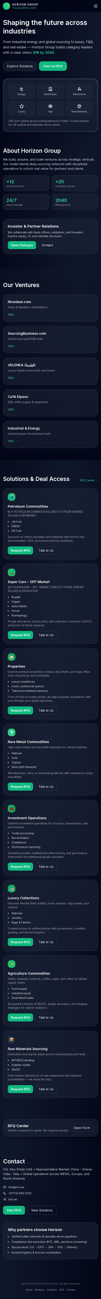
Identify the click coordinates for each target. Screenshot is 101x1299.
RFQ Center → (89, 480)
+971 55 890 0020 (17, 1193)
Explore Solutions (20, 66)
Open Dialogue (22, 245)
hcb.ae (10, 1199)
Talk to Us (46, 550)
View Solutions (41, 1210)
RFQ (62, 1289)
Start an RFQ (53, 66)
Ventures (40, 1289)
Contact (47, 245)
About (29, 1289)
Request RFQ (20, 550)
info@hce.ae (13, 1187)
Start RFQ (14, 1210)
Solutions (52, 1289)
